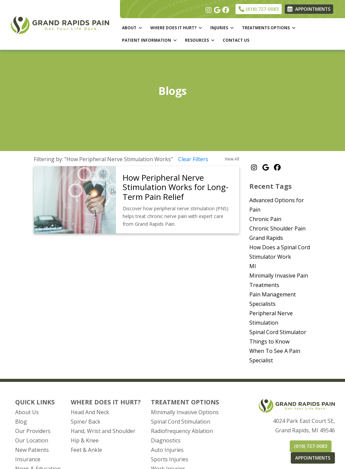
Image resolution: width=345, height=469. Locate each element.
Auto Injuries (167, 450)
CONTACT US (236, 40)
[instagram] (208, 8)
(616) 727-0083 (259, 9)
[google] (216, 8)
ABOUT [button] (132, 28)
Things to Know (269, 341)
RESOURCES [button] (200, 40)
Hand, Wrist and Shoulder (103, 431)
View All (232, 159)
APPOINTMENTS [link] (309, 9)
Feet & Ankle (86, 450)
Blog (21, 421)
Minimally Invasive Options (185, 412)
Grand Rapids (266, 238)
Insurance (27, 459)
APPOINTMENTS (313, 458)
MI (252, 266)
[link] (177, 187)
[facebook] (224, 8)
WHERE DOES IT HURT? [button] (176, 28)
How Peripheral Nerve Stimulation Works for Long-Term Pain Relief (175, 187)
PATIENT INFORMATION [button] (149, 40)
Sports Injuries (169, 459)
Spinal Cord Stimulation (180, 421)
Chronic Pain (265, 219)
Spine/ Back (85, 421)
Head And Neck (90, 412)
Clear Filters (193, 159)
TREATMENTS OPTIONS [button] (268, 28)
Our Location (31, 440)
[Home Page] (60, 24)
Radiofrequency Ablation (182, 431)
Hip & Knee (85, 440)
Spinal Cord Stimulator (277, 332)
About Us (27, 412)
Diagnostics (166, 440)
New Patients (32, 450)
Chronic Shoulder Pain (277, 228)
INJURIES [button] (222, 28)
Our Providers (33, 431)
